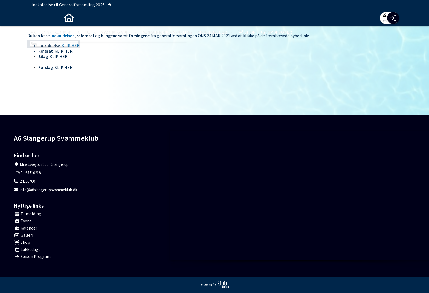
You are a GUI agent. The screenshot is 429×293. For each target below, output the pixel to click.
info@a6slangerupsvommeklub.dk (48, 189)
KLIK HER (71, 45)
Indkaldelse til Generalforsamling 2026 (71, 4)
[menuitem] (35, 18)
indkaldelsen (63, 35)
